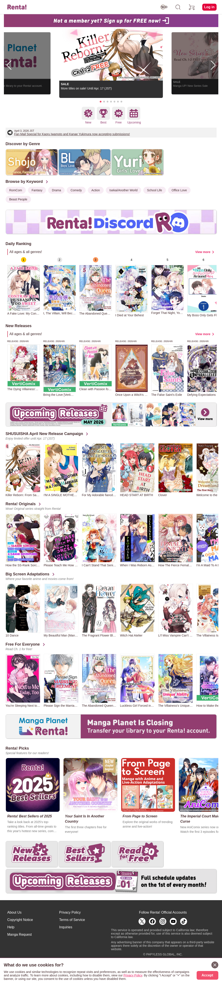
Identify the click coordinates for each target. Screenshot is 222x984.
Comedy (76, 190)
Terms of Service (72, 920)
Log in (209, 7)
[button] (100, 101)
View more (203, 252)
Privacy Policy (70, 912)
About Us (14, 912)
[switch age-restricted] (164, 7)
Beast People (18, 199)
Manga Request (19, 934)
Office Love (179, 190)
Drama (56, 190)
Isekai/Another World (123, 190)
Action (95, 190)
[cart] (191, 7)
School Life (154, 190)
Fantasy (37, 190)
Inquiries (65, 927)
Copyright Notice (20, 920)
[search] (178, 7)
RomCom (15, 190)
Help (11, 927)
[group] (23, 286)
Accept (207, 975)
